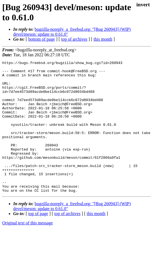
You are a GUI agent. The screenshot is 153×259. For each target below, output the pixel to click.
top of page (38, 240)
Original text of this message (27, 249)
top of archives (74, 39)
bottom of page (41, 39)
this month (103, 39)
